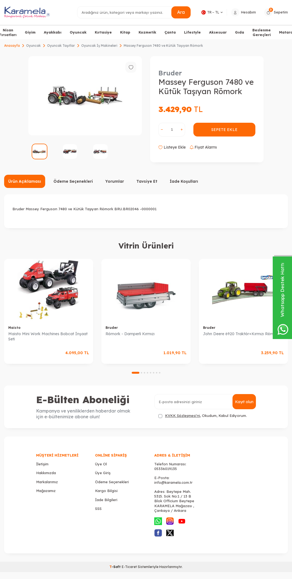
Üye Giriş (102, 473)
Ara (181, 12)
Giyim (30, 32)
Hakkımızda (46, 473)
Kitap (125, 32)
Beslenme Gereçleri (261, 32)
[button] (135, 373)
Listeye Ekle (172, 147)
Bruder (170, 73)
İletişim (42, 464)
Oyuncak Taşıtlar (61, 45)
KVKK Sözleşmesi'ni (182, 415)
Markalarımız (47, 482)
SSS (98, 508)
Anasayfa (12, 45)
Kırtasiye (103, 32)
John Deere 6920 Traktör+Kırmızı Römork (241, 333)
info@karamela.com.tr (173, 482)
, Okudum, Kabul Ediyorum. (202, 415)
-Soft (115, 567)
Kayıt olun (244, 401)
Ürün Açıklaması (24, 181)
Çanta (170, 32)
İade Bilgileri (106, 500)
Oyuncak (78, 32)
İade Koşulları (184, 181)
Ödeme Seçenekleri (73, 181)
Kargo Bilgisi (106, 490)
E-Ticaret (129, 567)
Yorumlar (114, 181)
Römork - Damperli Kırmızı (130, 333)
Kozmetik (147, 32)
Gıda (239, 32)
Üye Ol (101, 464)
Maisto (14, 328)
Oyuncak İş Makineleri (99, 45)
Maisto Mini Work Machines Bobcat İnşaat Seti (48, 336)
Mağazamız (46, 490)
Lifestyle (192, 32)
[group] (85, 95)
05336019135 (165, 468)
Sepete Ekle (224, 129)
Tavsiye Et (146, 181)
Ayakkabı (52, 32)
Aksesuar (218, 32)
